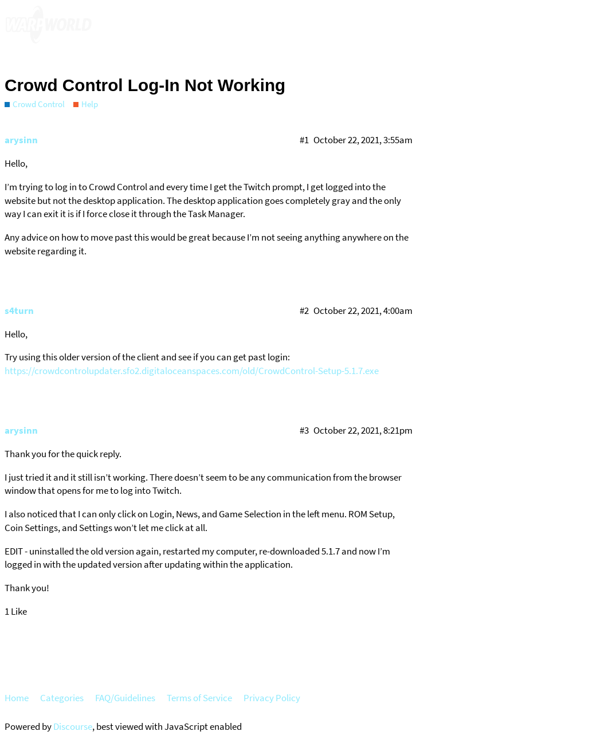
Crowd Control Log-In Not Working (145, 85)
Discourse (72, 726)
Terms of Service (199, 697)
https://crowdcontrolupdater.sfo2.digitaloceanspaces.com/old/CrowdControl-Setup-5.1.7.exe (192, 370)
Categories (62, 697)
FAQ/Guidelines (125, 697)
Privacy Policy (271, 697)
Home (17, 697)
